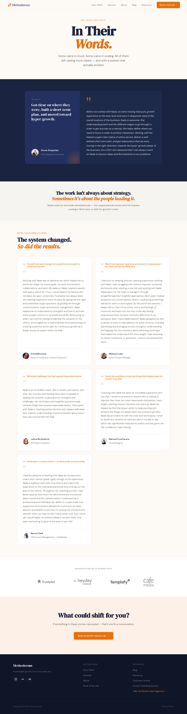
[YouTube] (29, 679)
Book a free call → (168, 5)
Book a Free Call (91, 685)
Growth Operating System (146, 685)
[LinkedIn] (15, 679)
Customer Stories (141, 680)
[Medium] (22, 679)
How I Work (97, 5)
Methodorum (22, 665)
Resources (146, 5)
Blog (134, 5)
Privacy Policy (168, 706)
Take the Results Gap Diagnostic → (150, 691)
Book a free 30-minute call (93, 636)
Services (112, 5)
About (124, 5)
